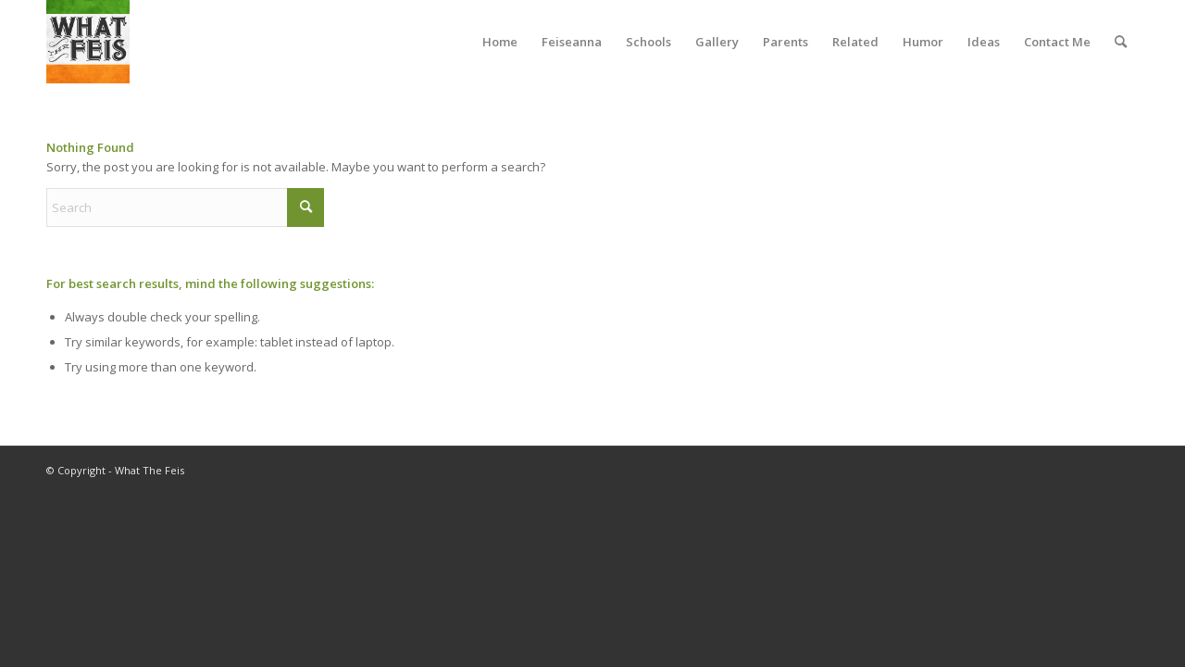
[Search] (1121, 41)
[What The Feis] (88, 41)
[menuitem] (500, 41)
